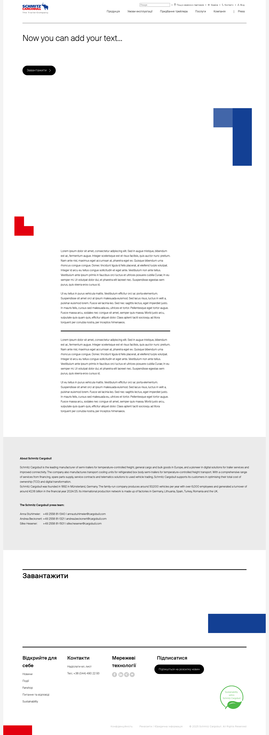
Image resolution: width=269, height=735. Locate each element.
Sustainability (30, 701)
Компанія (220, 11)
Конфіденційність (122, 726)
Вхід (242, 5)
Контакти (229, 5)
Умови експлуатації (140, 11)
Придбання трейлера (174, 11)
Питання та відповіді (35, 694)
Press (241, 11)
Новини (27, 674)
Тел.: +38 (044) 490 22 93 (83, 673)
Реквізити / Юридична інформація (161, 726)
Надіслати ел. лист (79, 666)
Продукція (113, 11)
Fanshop (27, 688)
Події (25, 681)
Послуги (200, 11)
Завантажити (37, 70)
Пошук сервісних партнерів (190, 5)
